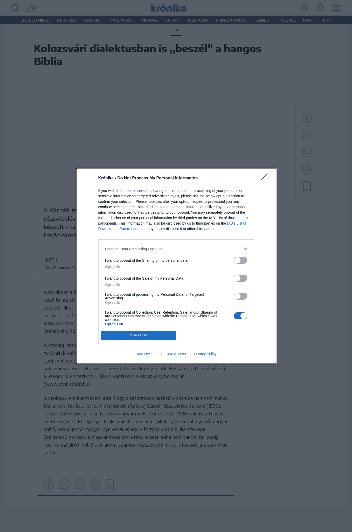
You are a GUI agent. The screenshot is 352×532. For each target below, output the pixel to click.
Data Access (175, 354)
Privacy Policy (205, 354)
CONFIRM (138, 335)
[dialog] (176, 266)
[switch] (240, 260)
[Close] (266, 178)
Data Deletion (147, 354)
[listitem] (176, 249)
